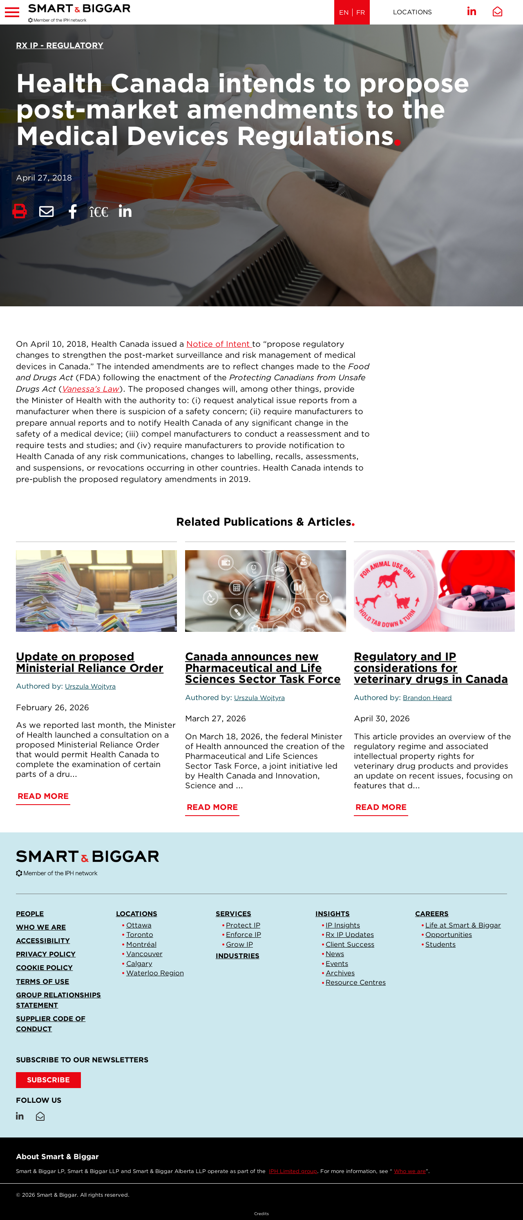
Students (440, 944)
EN (344, 12)
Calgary (139, 963)
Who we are (41, 927)
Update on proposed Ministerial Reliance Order (89, 662)
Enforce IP (243, 934)
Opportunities (448, 934)
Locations (412, 12)
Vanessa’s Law (90, 389)
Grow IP (239, 944)
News (335, 954)
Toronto (139, 934)
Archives (340, 973)
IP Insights (343, 925)
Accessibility (43, 941)
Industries (237, 956)
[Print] (19, 211)
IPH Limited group (293, 1171)
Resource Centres (356, 982)
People (30, 914)
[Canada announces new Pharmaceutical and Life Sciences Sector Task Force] (265, 591)
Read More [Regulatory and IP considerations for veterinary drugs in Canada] (381, 807)
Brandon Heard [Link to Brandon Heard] (427, 698)
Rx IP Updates (350, 934)
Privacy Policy (46, 954)
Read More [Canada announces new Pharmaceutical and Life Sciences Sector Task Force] (212, 807)
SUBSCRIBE (48, 1079)
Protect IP (243, 925)
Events (337, 963)
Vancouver (144, 954)
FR (360, 12)
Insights (332, 914)
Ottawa (139, 925)
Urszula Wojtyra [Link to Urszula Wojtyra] (90, 686)
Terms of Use (42, 981)
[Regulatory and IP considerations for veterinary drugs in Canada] (434, 591)
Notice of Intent (219, 344)
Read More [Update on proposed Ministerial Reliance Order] (43, 796)
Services (233, 914)
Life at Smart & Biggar (463, 925)
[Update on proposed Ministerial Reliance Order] (96, 591)
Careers (432, 914)
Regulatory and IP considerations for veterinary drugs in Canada (431, 668)
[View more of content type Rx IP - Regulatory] (59, 45)
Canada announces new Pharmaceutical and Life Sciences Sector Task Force (263, 668)
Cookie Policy (44, 968)
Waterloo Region (155, 973)
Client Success (350, 944)
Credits (261, 1213)
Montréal (141, 944)
